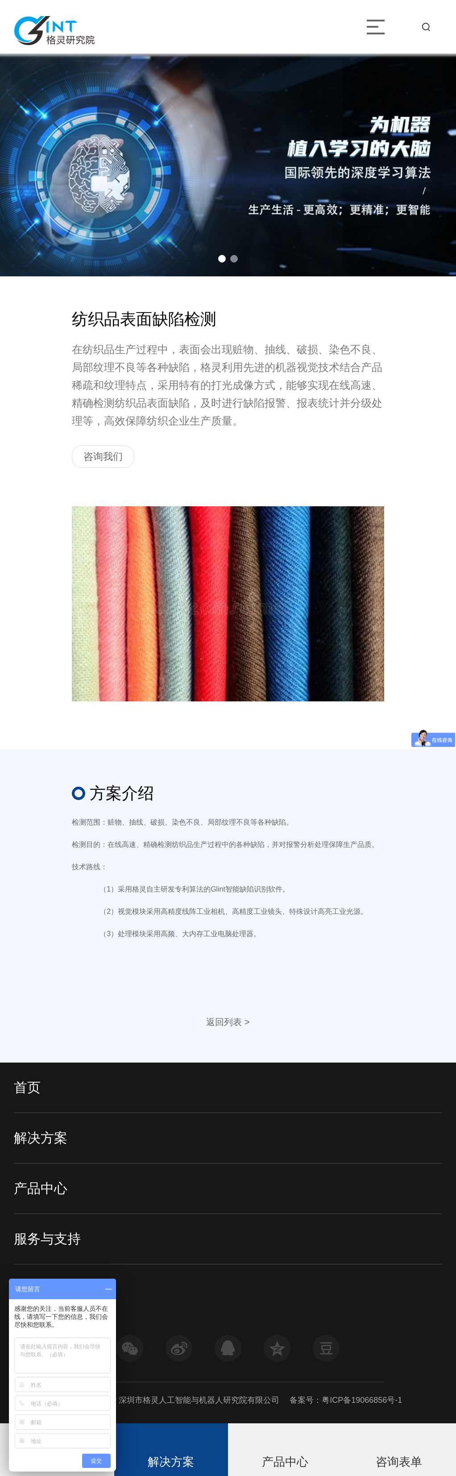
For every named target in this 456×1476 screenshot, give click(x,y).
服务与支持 (47, 1238)
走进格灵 (40, 1289)
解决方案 (40, 1137)
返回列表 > (227, 1022)
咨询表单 (399, 1461)
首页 (27, 1087)
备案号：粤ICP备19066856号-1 (346, 1400)
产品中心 (40, 1188)
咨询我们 (103, 456)
